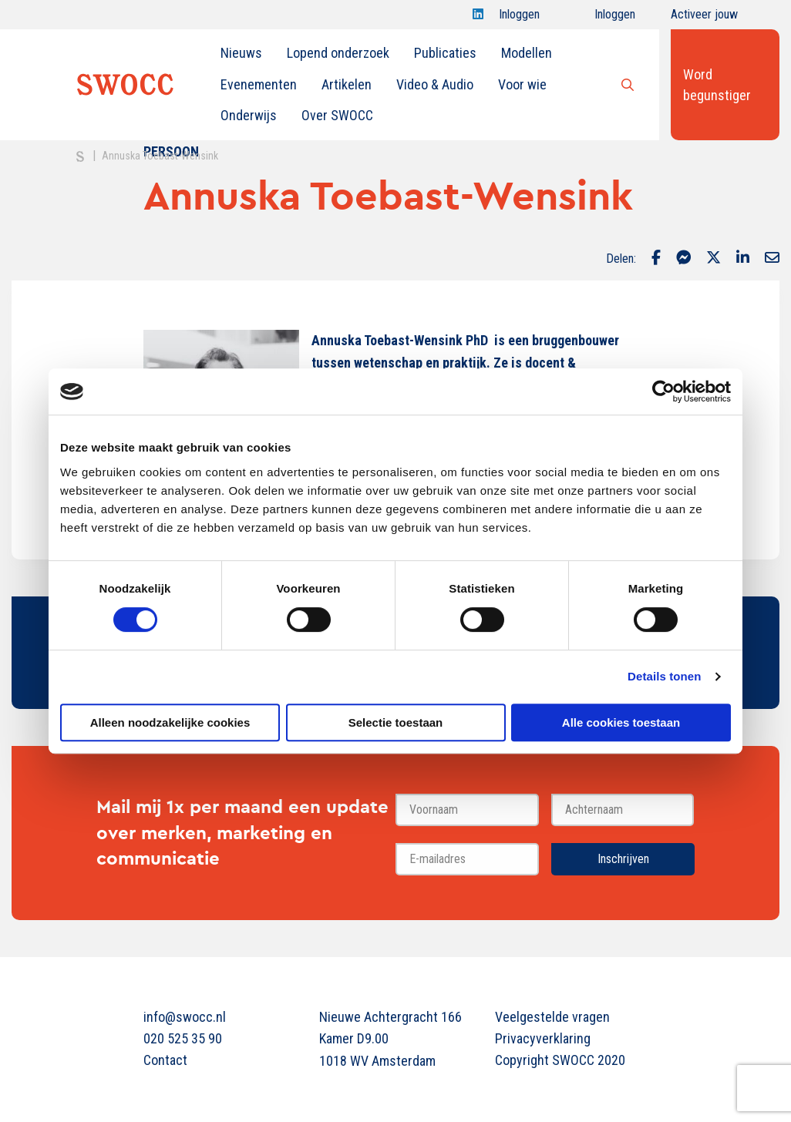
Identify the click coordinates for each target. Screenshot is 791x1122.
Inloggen (519, 18)
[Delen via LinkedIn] (742, 259)
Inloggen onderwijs (601, 18)
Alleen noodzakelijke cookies (170, 722)
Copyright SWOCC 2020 (560, 1060)
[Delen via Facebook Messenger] (683, 259)
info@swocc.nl (184, 1017)
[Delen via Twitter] (713, 259)
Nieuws (241, 53)
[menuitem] (241, 53)
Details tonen (664, 676)
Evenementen (258, 84)
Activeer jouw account (704, 18)
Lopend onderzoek (338, 53)
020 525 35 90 (182, 1038)
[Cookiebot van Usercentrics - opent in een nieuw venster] (663, 391)
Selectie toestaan (395, 722)
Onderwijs (248, 115)
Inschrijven (623, 859)
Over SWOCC (337, 115)
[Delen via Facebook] (656, 259)
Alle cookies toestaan (621, 722)
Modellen (526, 53)
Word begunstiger (717, 84)
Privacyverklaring (543, 1038)
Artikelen (346, 84)
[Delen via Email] (772, 259)
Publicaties (445, 53)
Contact (165, 1060)
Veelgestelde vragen (552, 1017)
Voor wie (522, 84)
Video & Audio (434, 84)
